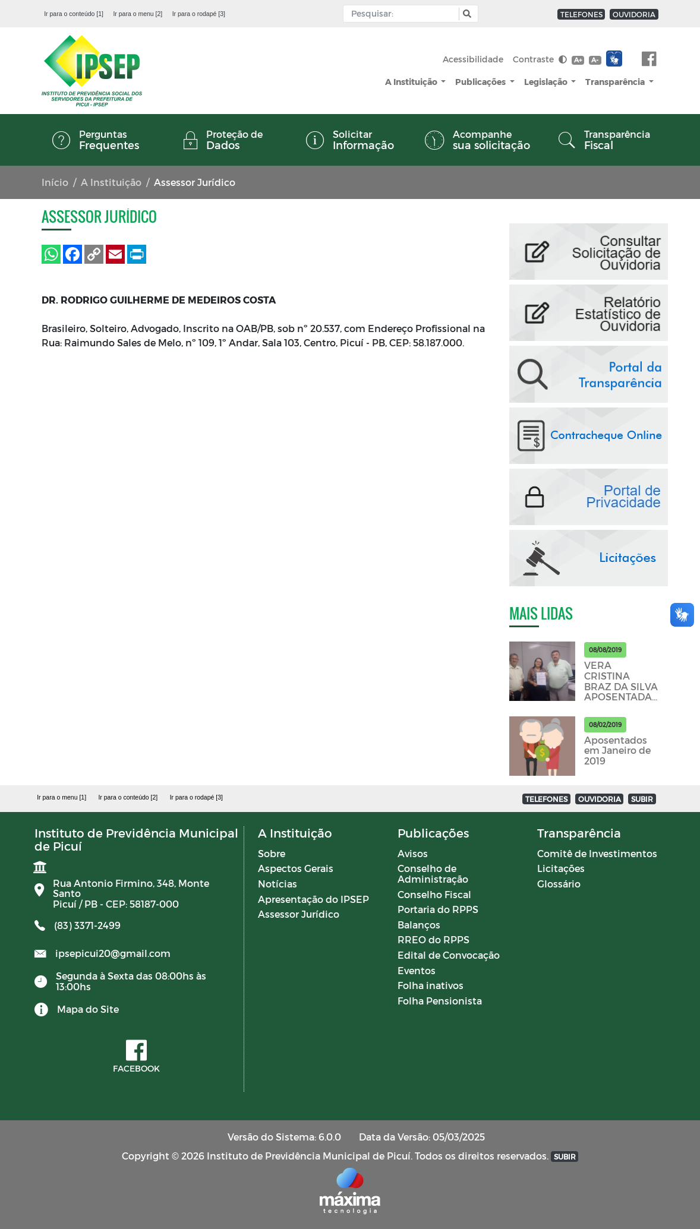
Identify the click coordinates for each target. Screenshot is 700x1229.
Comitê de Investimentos (597, 853)
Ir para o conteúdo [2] (127, 797)
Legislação (546, 82)
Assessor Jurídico (298, 914)
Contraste (540, 59)
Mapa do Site (88, 1009)
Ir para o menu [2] (137, 13)
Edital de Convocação (449, 955)
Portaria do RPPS (438, 909)
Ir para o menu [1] (61, 797)
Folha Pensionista (440, 1000)
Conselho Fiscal (434, 894)
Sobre (271, 853)
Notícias (277, 883)
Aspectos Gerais (295, 868)
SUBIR (642, 799)
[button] (465, 14)
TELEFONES (581, 14)
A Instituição (412, 82)
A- (594, 60)
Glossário (559, 883)
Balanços (419, 924)
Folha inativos (430, 985)
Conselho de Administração (433, 873)
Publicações (481, 82)
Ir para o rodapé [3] (198, 13)
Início (55, 182)
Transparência (616, 82)
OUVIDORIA (634, 14)
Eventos (417, 970)
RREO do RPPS (433, 939)
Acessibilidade (473, 59)
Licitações (561, 868)
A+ (578, 60)
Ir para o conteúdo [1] (73, 13)
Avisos (413, 853)
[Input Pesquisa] (404, 13)
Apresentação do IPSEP (313, 899)
